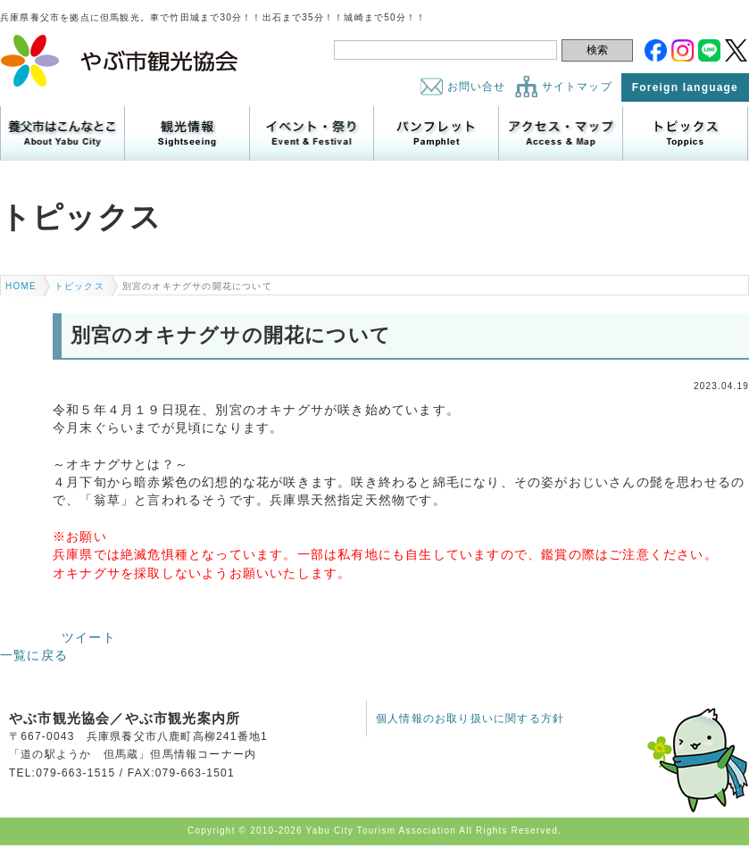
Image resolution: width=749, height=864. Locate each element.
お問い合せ (476, 86)
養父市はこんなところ (62, 133)
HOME (21, 286)
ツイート (89, 637)
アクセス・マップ (560, 133)
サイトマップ (577, 86)
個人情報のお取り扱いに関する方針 (470, 718)
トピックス (684, 133)
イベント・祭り (311, 133)
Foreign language (685, 87)
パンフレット (435, 133)
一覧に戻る (34, 655)
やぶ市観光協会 (120, 60)
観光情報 (186, 133)
